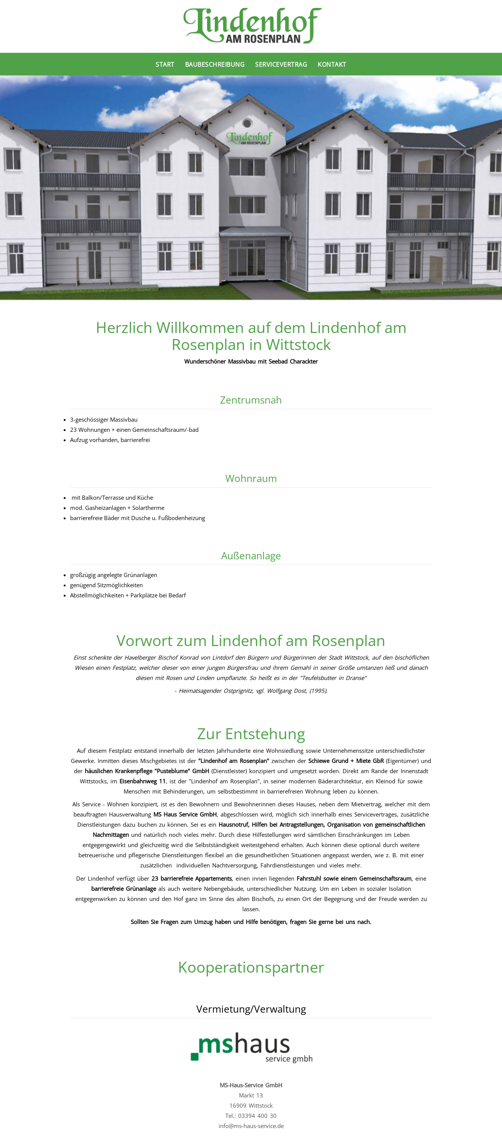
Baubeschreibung (215, 64)
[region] (251, 188)
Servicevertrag (281, 64)
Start (165, 64)
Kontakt (332, 64)
